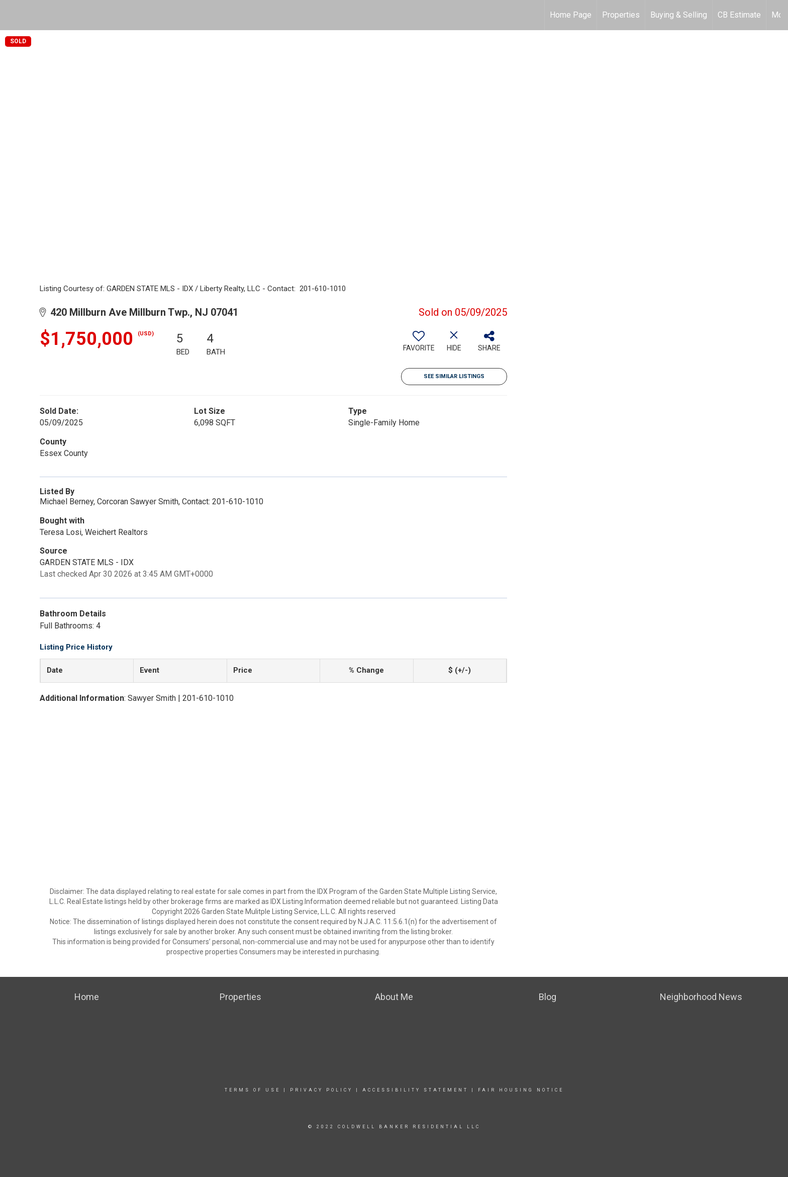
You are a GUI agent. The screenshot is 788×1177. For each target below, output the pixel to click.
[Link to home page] (13, 15)
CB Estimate (739, 15)
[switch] (418, 345)
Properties (621, 15)
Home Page (571, 15)
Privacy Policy (321, 1090)
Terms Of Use (252, 1090)
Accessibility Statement (415, 1090)
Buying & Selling (678, 15)
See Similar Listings (454, 376)
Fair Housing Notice (521, 1090)
